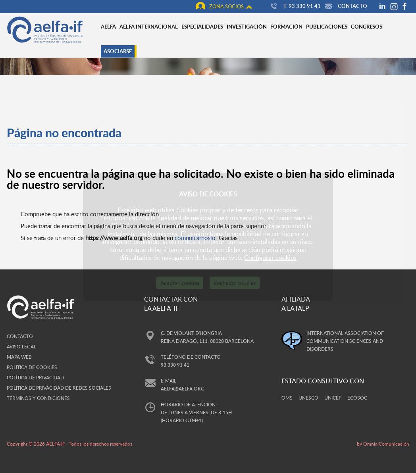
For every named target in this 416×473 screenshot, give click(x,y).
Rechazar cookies (235, 282)
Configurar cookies (270, 257)
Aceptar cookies (179, 282)
